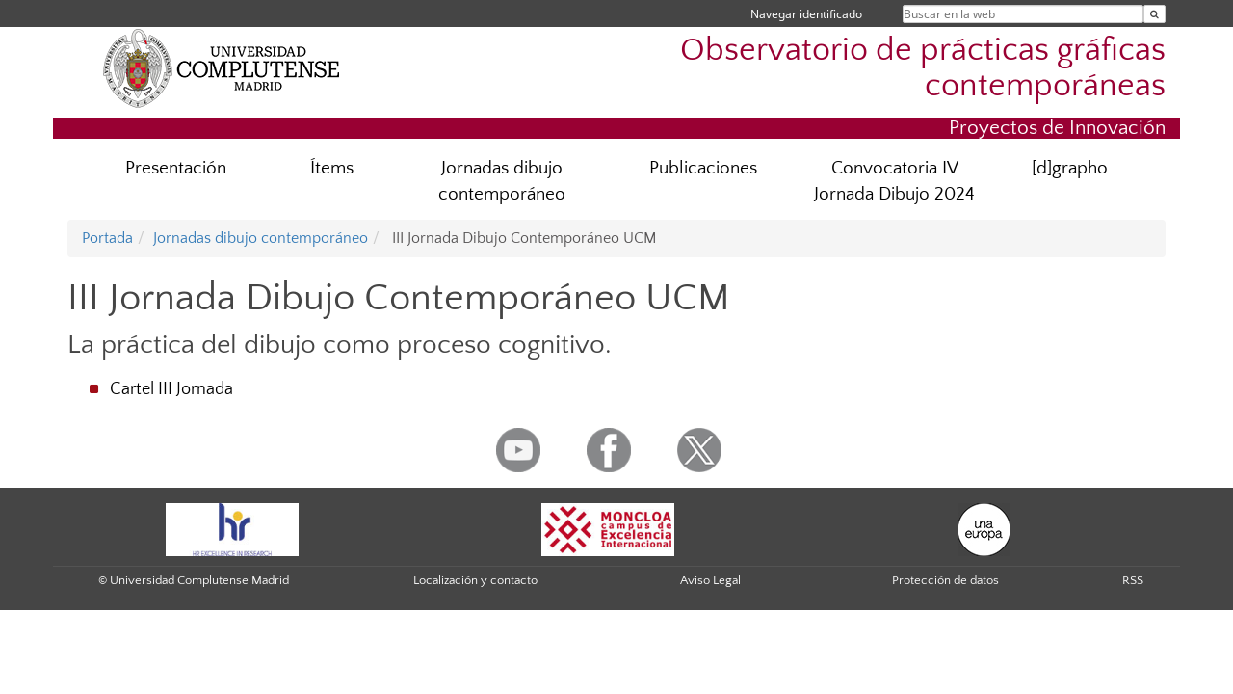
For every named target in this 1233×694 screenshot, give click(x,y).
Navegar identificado (806, 14)
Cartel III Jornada (171, 389)
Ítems (332, 168)
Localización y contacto (475, 580)
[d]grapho (1070, 168)
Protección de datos (945, 580)
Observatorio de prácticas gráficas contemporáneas (923, 68)
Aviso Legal (710, 580)
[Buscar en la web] (1154, 14)
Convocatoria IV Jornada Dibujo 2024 (894, 181)
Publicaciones (703, 168)
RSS (1132, 580)
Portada (107, 238)
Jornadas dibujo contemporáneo (501, 181)
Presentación (175, 168)
